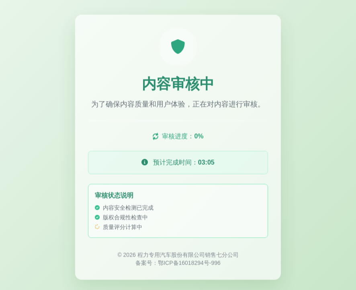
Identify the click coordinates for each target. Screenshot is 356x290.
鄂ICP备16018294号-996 (189, 263)
